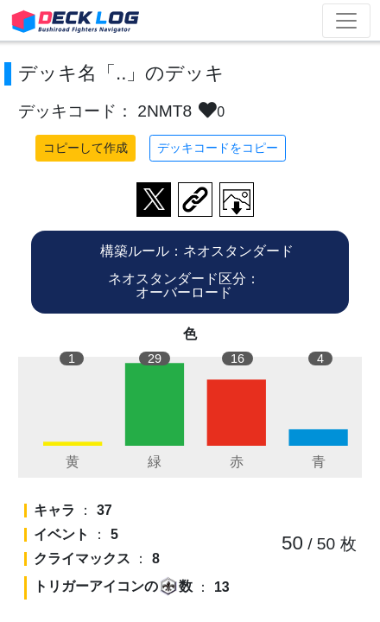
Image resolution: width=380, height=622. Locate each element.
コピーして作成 (85, 148)
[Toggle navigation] (346, 20)
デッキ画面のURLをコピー (195, 199)
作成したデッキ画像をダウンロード (236, 199)
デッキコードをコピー (217, 148)
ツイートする (153, 199)
